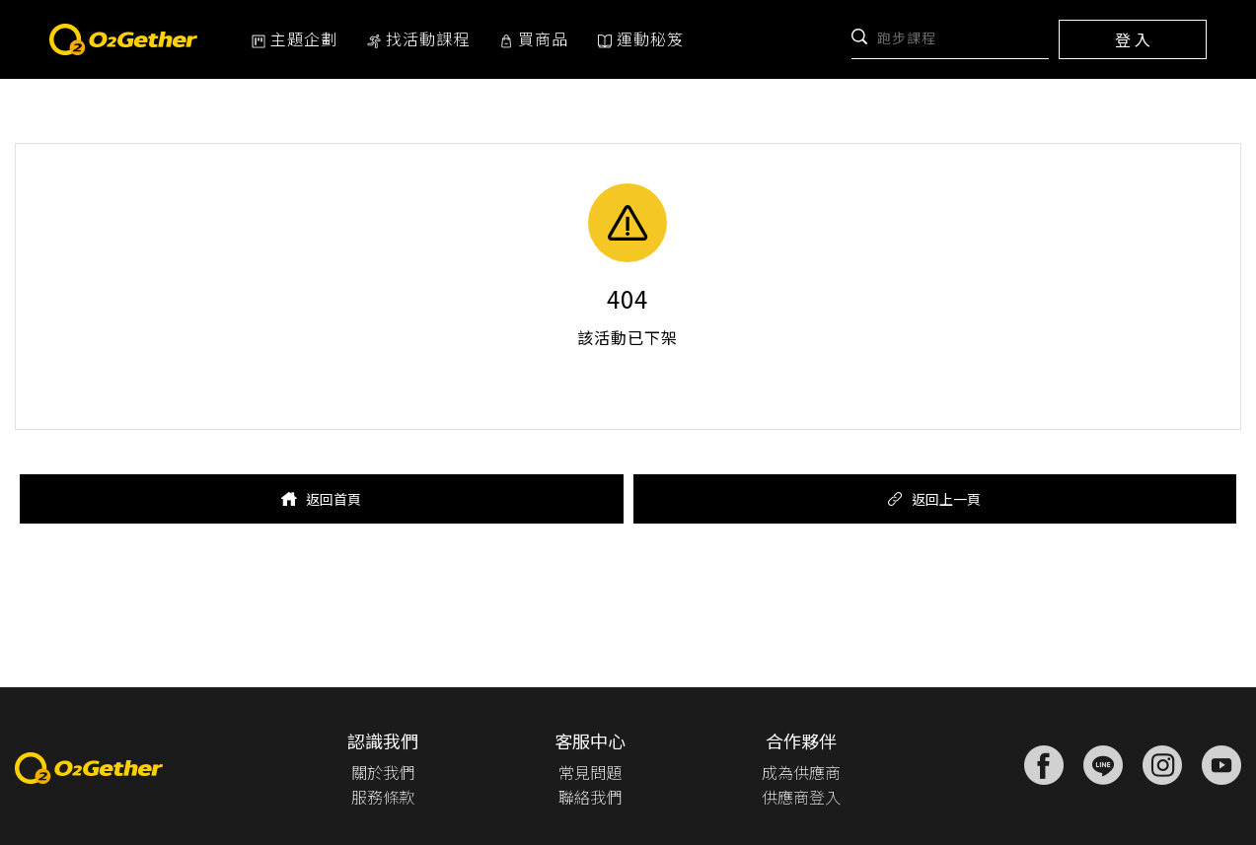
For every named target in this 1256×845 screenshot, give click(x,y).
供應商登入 (801, 797)
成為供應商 (801, 772)
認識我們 (382, 740)
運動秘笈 (641, 38)
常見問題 (590, 772)
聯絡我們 (590, 797)
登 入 (1132, 39)
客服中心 (590, 740)
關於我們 (382, 772)
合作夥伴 (801, 740)
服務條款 (382, 797)
